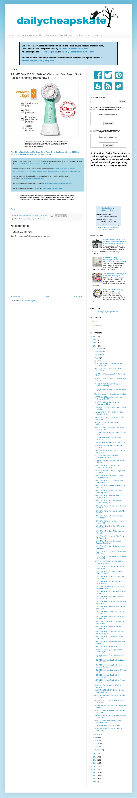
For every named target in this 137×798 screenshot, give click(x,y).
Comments (97, 326)
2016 (95, 760)
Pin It (13, 209)
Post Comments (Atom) (28, 301)
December (99, 349)
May (96, 737)
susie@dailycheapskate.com (108, 312)
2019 (95, 346)
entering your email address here (73, 48)
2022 (95, 336)
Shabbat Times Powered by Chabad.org (108, 225)
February (98, 747)
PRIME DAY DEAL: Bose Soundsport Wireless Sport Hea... (107, 542)
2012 (95, 772)
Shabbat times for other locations (108, 227)
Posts (95, 322)
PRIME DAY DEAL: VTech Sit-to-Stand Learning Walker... (108, 492)
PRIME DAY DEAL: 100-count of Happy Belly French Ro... (108, 477)
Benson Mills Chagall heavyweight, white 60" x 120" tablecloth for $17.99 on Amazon (114, 260)
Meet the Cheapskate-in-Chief (29, 35)
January (98, 750)
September (99, 355)
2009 (95, 782)
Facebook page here (48, 51)
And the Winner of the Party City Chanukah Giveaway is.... (114, 275)
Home (11, 35)
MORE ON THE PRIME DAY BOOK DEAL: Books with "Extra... (109, 562)
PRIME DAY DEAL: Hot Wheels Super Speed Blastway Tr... (108, 502)
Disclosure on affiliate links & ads (59, 35)
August (97, 358)
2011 (95, 776)
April (96, 741)
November (99, 352)
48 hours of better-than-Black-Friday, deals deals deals (31, 164)
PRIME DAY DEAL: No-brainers (105, 647)
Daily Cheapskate (24, 215)
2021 (95, 340)
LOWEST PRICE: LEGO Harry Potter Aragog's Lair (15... (107, 721)
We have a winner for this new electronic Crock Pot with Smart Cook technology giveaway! (114, 242)
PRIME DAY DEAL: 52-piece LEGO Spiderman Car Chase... (107, 467)
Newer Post (15, 297)
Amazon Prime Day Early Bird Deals (107, 725)
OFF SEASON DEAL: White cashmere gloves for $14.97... (108, 398)
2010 (95, 779)
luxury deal (33, 219)
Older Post (78, 297)
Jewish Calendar (108, 230)
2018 (95, 754)
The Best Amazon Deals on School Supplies (110, 394)
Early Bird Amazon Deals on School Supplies (110, 442)
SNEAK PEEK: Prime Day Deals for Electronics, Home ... (107, 676)
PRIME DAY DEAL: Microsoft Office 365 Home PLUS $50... (108, 497)
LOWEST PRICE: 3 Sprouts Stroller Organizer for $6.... (107, 403)
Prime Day (41, 219)
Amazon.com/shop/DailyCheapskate (38, 60)
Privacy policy (83, 35)
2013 (95, 769)
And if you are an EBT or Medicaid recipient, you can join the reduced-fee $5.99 (39, 171)
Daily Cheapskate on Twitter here (79, 51)
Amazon (21, 219)
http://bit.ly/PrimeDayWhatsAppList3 (32, 178)
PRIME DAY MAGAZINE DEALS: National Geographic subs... (109, 587)
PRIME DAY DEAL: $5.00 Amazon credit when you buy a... (108, 632)
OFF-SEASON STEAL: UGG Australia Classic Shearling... (107, 385)
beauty (27, 219)
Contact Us (97, 35)
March (97, 744)
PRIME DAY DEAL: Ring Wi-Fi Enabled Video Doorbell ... (108, 572)
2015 (95, 763)
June (97, 734)
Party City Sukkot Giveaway (113, 290)
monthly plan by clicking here (71, 171)
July (96, 361)
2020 (95, 343)
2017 (95, 757)
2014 (95, 766)
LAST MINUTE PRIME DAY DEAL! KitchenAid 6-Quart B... (106, 456)
